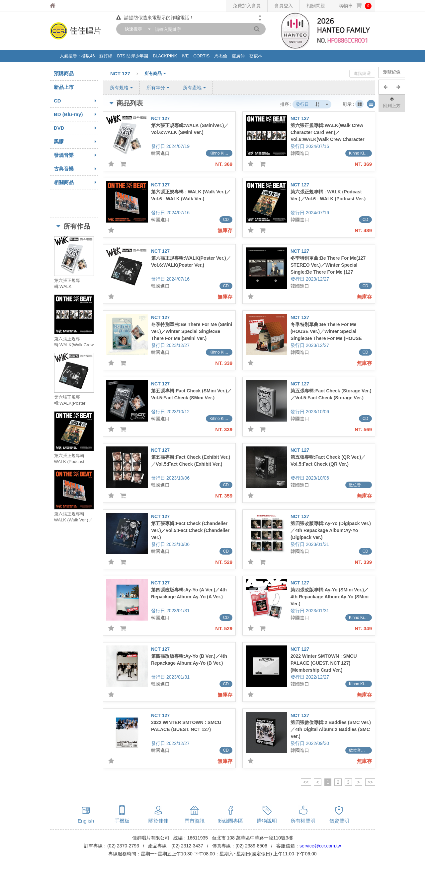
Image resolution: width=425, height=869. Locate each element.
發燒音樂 (76, 155)
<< (305, 782)
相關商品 (76, 182)
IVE (185, 55)
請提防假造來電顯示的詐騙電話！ (155, 17)
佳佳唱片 (65, 6)
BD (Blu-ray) (76, 114)
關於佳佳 (158, 821)
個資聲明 (339, 821)
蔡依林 (255, 55)
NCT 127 (127, 74)
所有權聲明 (303, 821)
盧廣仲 (238, 55)
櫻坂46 (88, 55)
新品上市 (64, 87)
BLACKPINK (165, 55)
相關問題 (315, 5)
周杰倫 (220, 55)
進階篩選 (362, 73)
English (86, 821)
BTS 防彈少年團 (132, 55)
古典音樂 (76, 168)
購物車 (355, 5)
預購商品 (64, 73)
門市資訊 (195, 821)
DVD (76, 128)
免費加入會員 (247, 5)
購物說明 (267, 821)
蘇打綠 (105, 55)
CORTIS (201, 55)
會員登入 (283, 5)
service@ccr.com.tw (320, 845)
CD (76, 100)
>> (370, 782)
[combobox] (136, 29)
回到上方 (392, 102)
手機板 (122, 821)
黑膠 (76, 141)
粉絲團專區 (230, 821)
